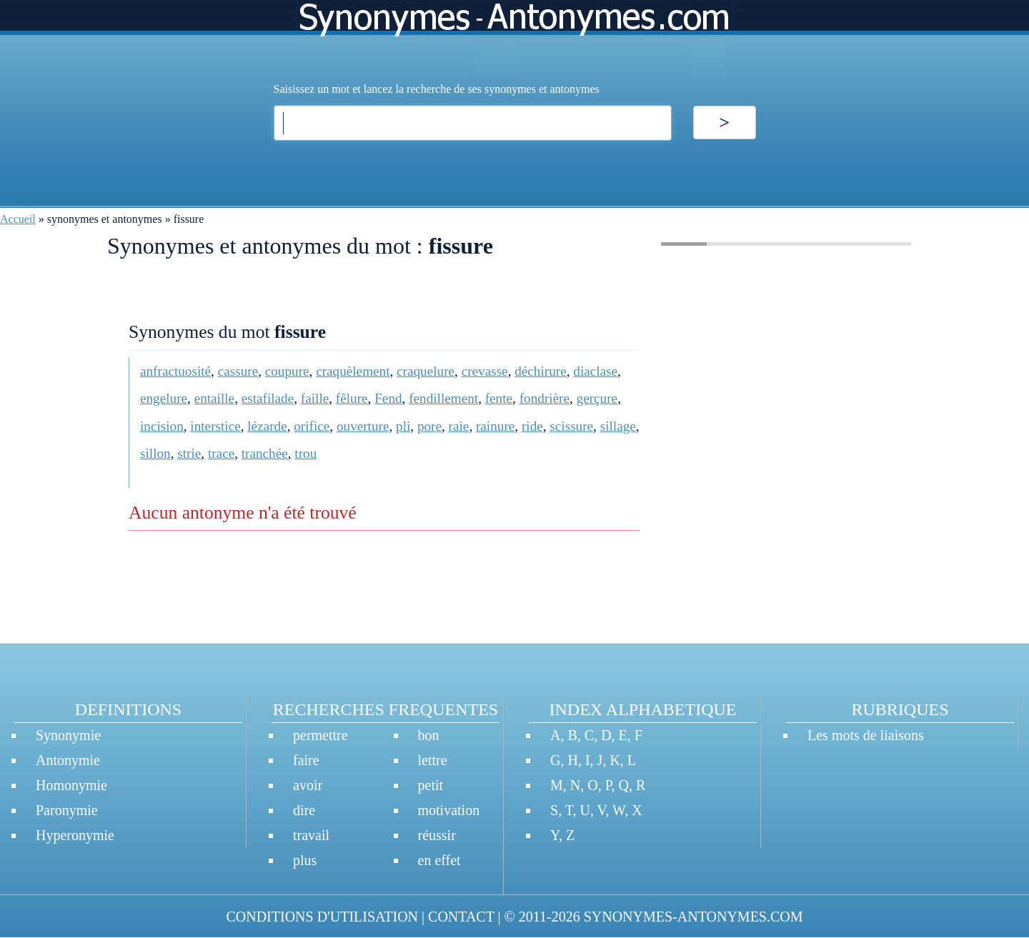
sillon (155, 453)
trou (305, 453)
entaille (214, 398)
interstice (215, 426)
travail (311, 835)
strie (189, 453)
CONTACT (461, 916)
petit (431, 785)
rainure (495, 426)
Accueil (18, 219)
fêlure (352, 398)
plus (305, 860)
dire (304, 810)
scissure (571, 426)
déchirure (540, 371)
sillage (618, 426)
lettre (432, 760)
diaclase (595, 371)
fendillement (443, 398)
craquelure (425, 371)
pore (429, 426)
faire (306, 760)
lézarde (267, 426)
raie (459, 426)
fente (498, 398)
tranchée (265, 453)
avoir (307, 785)
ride (532, 426)
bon (428, 735)
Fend (388, 398)
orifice (311, 426)
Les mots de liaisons (865, 735)
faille (315, 398)
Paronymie (67, 810)
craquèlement (352, 371)
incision (162, 426)
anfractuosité (175, 371)
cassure (238, 371)
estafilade (268, 398)
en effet (439, 860)
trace (221, 453)
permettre (320, 735)
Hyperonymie (75, 835)
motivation (449, 810)
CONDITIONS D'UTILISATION (322, 916)
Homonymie (71, 785)
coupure (287, 371)
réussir (437, 835)
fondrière (545, 398)
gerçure (597, 398)
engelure (163, 398)
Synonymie (68, 735)
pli (403, 426)
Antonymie (68, 760)
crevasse (485, 371)
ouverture (363, 426)
